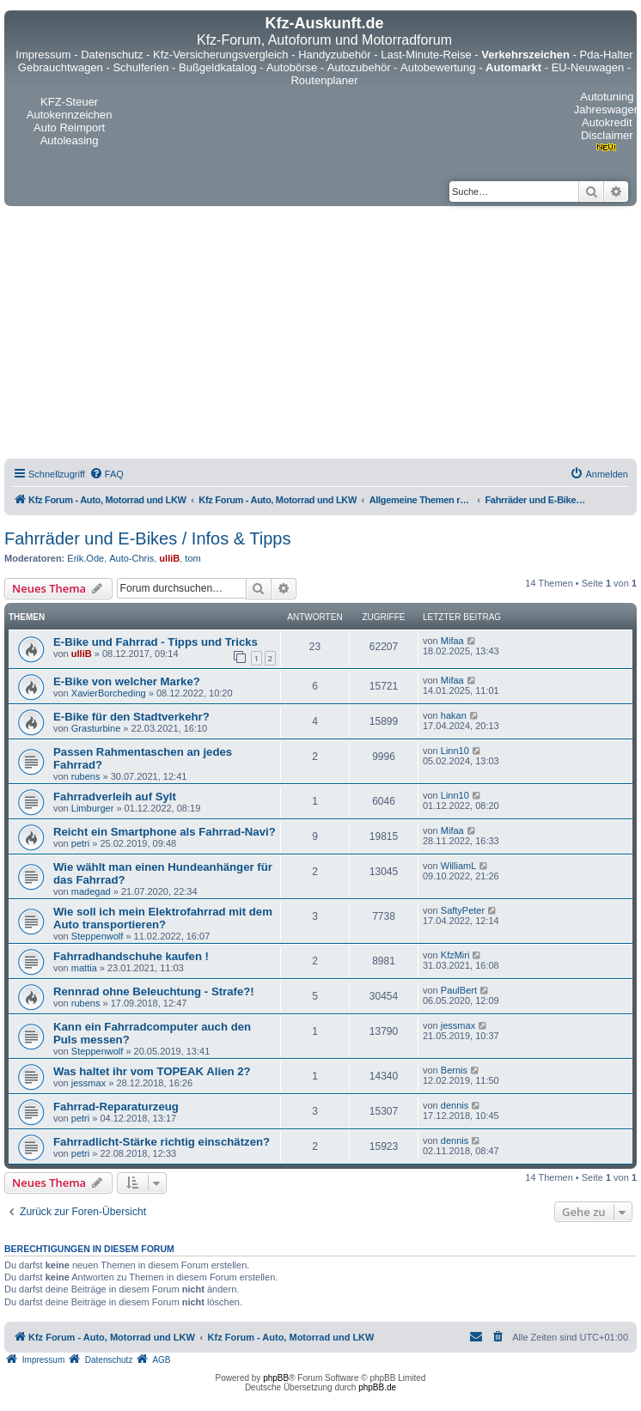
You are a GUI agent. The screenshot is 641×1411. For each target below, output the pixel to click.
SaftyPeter (463, 910)
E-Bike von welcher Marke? (126, 681)
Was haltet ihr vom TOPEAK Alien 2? (152, 1071)
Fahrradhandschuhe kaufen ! (131, 956)
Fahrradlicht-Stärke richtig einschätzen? (161, 1141)
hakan (454, 715)
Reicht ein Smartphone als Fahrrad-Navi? (164, 831)
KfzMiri (455, 955)
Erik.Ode (85, 558)
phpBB (276, 1378)
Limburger (92, 808)
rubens (86, 776)
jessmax (458, 1025)
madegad (91, 891)
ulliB (169, 558)
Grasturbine (95, 728)
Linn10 (455, 750)
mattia (84, 968)
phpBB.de (377, 1387)
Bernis (454, 1070)
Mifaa (452, 641)
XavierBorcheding (108, 693)
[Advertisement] (320, 335)
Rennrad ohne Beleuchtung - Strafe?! (153, 991)
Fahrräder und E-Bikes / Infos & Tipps (147, 538)
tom (192, 558)
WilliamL (459, 866)
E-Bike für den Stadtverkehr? (131, 716)
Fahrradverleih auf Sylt (114, 796)
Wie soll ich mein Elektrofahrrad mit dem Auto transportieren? (162, 918)
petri (80, 843)
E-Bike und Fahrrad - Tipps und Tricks (155, 642)
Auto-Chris (131, 558)
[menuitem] (106, 474)
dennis (454, 1105)
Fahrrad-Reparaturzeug (116, 1106)
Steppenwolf (97, 936)
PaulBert (459, 990)
